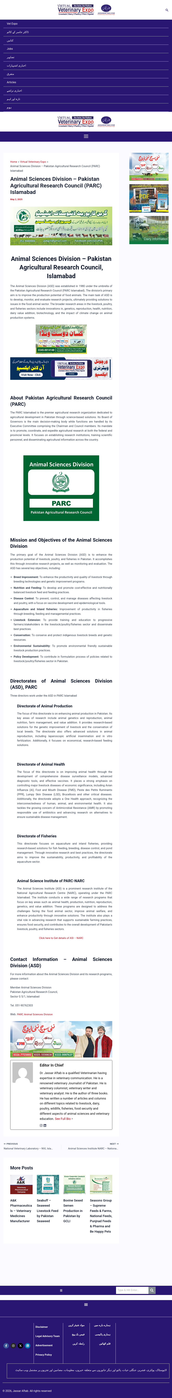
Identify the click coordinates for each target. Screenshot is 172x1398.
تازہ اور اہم (13, 99)
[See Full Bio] (72, 1118)
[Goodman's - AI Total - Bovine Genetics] (61, 1039)
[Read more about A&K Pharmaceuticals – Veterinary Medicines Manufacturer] (21, 1185)
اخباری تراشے (14, 90)
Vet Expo (12, 23)
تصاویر (10, 57)
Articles (11, 82)
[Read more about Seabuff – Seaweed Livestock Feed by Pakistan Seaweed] (48, 1185)
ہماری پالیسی (102, 1334)
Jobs (10, 48)
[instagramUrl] (41, 1125)
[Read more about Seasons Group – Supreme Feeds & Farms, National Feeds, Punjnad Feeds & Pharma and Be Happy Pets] (101, 1185)
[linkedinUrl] (45, 1125)
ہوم (9, 107)
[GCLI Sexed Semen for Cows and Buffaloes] (61, 225)
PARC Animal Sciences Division (36, 1014)
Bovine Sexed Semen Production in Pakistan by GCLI (73, 1211)
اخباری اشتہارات (16, 65)
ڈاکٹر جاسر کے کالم (18, 32)
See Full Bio (63, 1119)
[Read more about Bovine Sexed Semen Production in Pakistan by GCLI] (74, 1185)
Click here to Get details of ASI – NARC (61, 938)
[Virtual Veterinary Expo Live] (61, 368)
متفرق (10, 74)
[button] (167, 10)
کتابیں (10, 40)
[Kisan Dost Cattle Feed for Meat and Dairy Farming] (61, 339)
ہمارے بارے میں (101, 1325)
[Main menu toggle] (86, 136)
